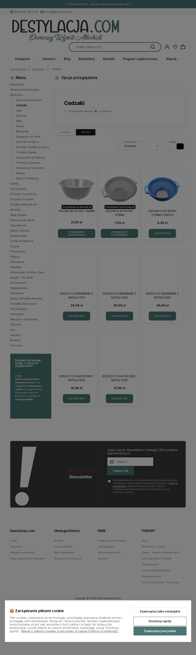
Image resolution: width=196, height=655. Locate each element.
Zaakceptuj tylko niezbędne (160, 611)
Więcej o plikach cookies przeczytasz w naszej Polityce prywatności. (70, 631)
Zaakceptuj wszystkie (160, 631)
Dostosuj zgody (160, 621)
